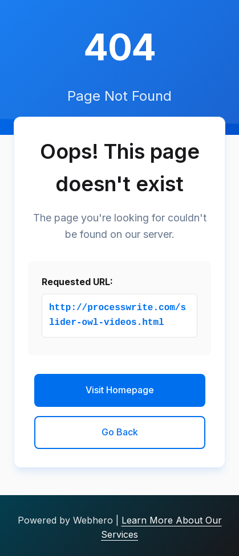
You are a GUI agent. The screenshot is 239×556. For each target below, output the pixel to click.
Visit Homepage (120, 390)
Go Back (120, 432)
